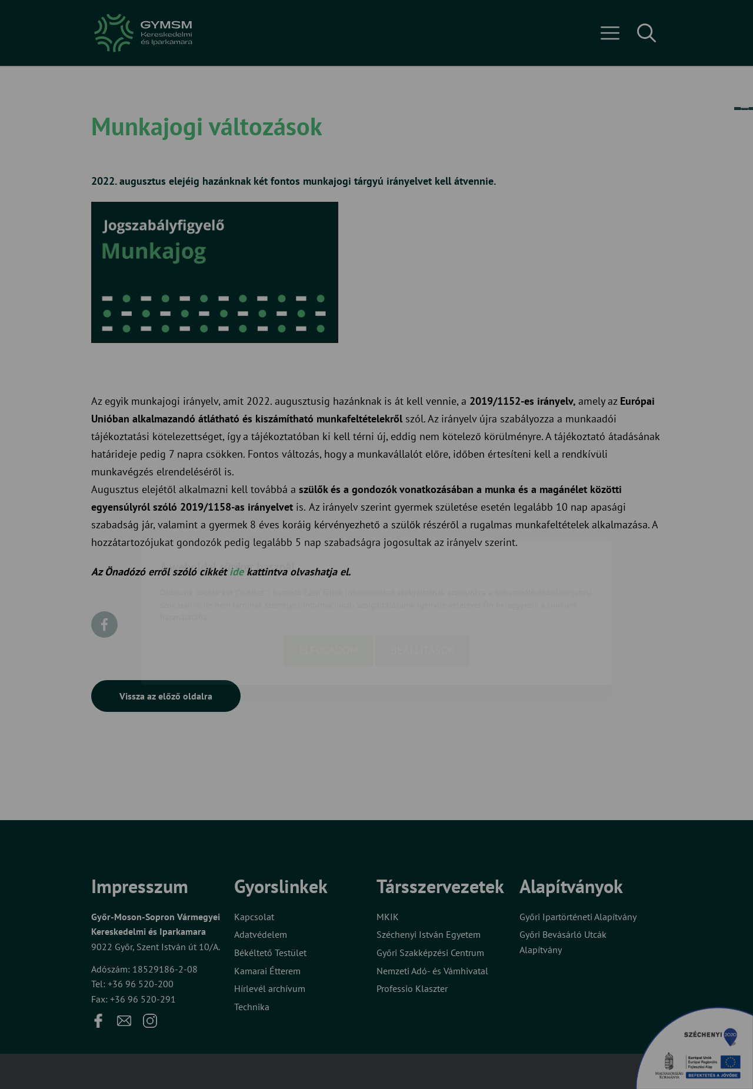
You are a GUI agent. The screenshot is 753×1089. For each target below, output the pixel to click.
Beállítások (422, 582)
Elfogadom (328, 582)
